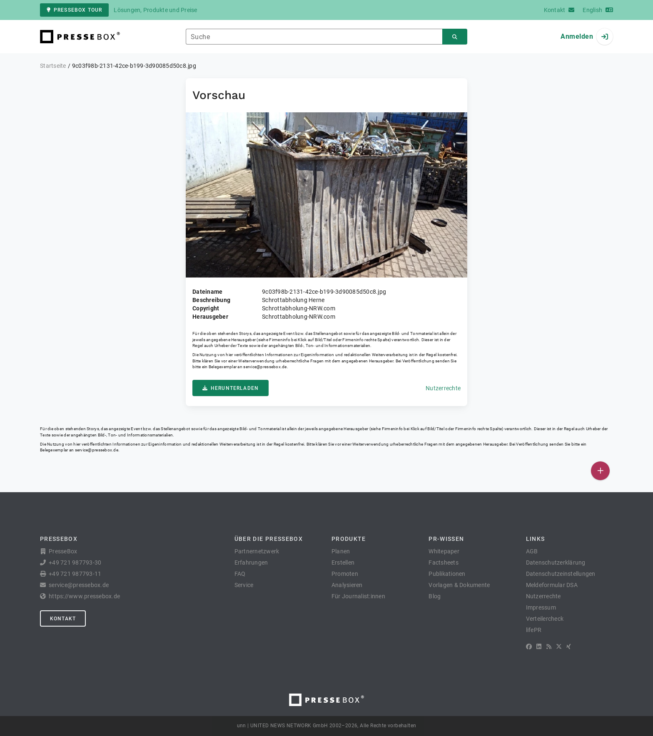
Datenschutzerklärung (556, 562)
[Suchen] (454, 37)
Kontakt (63, 619)
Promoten (344, 573)
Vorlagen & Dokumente (459, 585)
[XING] (568, 646)
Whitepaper (444, 551)
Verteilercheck (545, 618)
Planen (340, 551)
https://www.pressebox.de (84, 596)
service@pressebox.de (265, 366)
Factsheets (444, 562)
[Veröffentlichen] (600, 470)
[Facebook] (529, 646)
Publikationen (447, 573)
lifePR (534, 630)
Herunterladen (230, 388)
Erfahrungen (251, 562)
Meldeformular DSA (552, 585)
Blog (435, 596)
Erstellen (342, 562)
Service (244, 585)
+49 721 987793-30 (75, 562)
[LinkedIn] (538, 646)
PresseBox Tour (74, 10)
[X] (559, 646)
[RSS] (548, 646)
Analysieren (347, 585)
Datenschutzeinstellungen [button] (561, 573)
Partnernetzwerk (256, 551)
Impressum (541, 607)
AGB (532, 551)
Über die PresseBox (268, 538)
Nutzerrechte (443, 388)
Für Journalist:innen (358, 596)
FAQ (240, 573)
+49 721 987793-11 (75, 573)
